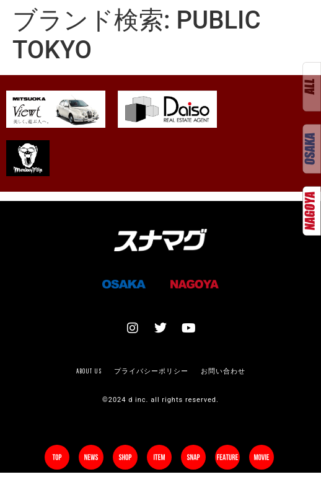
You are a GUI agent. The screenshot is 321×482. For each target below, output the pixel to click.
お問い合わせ (223, 371)
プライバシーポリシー (151, 371)
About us (89, 371)
